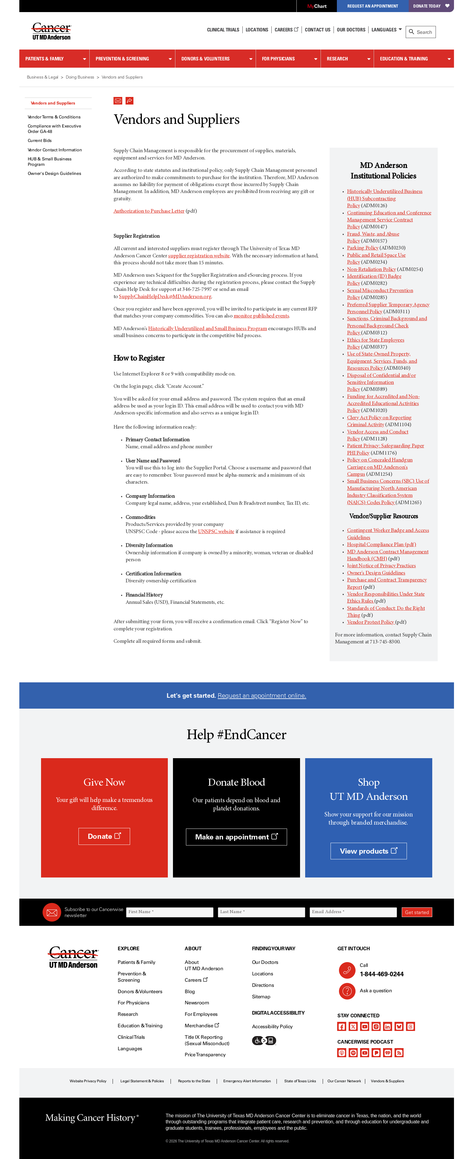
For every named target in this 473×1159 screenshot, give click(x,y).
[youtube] (364, 1026)
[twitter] (353, 1026)
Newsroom (197, 1003)
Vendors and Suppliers (53, 103)
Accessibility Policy (272, 1026)
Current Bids (40, 140)
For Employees (201, 1014)
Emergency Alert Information (247, 1081)
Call (393, 970)
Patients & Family (44, 59)
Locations (262, 974)
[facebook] (341, 1026)
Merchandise (202, 1026)
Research (337, 59)
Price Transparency (205, 1055)
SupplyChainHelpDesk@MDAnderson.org (165, 297)
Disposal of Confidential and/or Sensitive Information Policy (381, 383)
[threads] (410, 1026)
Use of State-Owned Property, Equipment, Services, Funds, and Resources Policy (382, 361)
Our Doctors (351, 30)
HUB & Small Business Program (50, 161)
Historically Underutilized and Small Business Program (207, 329)
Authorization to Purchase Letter (148, 211)
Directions (263, 985)
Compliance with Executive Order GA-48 (54, 129)
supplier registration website (199, 256)
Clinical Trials (223, 30)
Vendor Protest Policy (371, 622)
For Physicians (278, 59)
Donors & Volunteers (205, 59)
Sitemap (261, 997)
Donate (104, 836)
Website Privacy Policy (88, 1081)
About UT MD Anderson (204, 965)
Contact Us (318, 30)
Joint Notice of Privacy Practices (381, 566)
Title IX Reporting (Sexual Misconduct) (207, 1040)
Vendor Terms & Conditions (54, 117)
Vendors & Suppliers (387, 1081)
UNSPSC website (216, 532)
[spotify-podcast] (353, 1052)
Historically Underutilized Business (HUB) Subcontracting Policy (385, 199)
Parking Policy (363, 248)
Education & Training (404, 59)
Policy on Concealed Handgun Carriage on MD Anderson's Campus (380, 467)
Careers (287, 30)
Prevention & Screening (122, 59)
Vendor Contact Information (55, 150)
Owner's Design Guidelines (54, 173)
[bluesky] (399, 1026)
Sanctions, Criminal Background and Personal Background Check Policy (387, 326)
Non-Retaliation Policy (371, 269)
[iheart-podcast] (387, 1052)
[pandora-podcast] (376, 1052)
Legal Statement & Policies (142, 1081)
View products (369, 851)
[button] (118, 99)
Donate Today (431, 5)
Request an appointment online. (262, 695)
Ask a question (372, 993)
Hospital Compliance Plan (381, 545)
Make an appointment (236, 836)
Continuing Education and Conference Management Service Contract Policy (389, 220)
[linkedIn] (387, 1026)
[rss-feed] (399, 1052)
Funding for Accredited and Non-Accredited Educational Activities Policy (383, 404)
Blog (190, 991)
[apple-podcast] (341, 1052)
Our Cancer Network (344, 1081)
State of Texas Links (300, 1081)
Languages (384, 30)
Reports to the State (194, 1081)
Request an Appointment (372, 5)
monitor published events (261, 316)
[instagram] (376, 1026)
